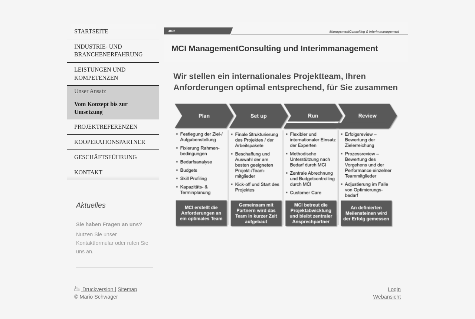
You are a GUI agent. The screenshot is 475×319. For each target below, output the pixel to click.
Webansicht (387, 297)
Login (394, 289)
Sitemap (127, 289)
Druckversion (94, 289)
